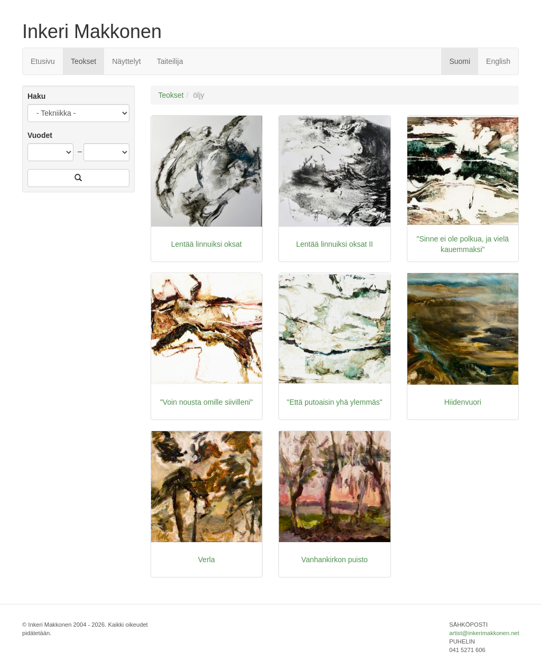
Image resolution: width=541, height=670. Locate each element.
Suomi (459, 61)
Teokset (83, 61)
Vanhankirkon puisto (334, 559)
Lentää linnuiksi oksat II (334, 244)
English (498, 61)
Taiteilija (170, 61)
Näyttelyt (126, 61)
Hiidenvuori (462, 402)
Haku (36, 96)
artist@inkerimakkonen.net (484, 633)
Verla (206, 559)
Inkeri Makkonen (92, 31)
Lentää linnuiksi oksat (206, 244)
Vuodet (39, 135)
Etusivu (43, 61)
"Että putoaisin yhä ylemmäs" (335, 402)
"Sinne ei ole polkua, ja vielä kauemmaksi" (462, 244)
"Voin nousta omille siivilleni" (206, 402)
